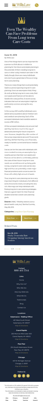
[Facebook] (24, 376)
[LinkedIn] (19, 376)
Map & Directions (21, 326)
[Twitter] (15, 376)
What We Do (21, 296)
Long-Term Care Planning (24, 212)
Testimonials (21, 300)
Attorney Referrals (21, 292)
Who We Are (21, 288)
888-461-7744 (21, 270)
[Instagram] (28, 376)
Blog (21, 304)
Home (21, 280)
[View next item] (17, 248)
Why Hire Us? (21, 284)
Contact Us (21, 308)
